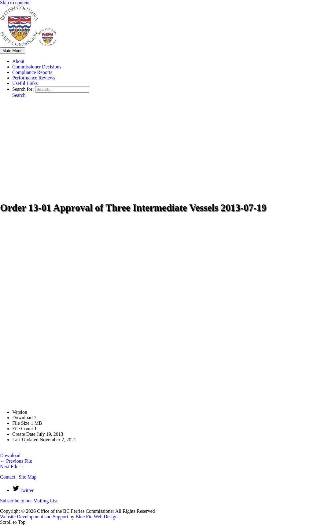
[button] (19, 95)
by (71, 516)
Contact (7, 476)
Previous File (16, 461)
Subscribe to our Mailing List (28, 500)
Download (10, 455)
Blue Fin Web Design (96, 516)
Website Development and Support (34, 516)
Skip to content (15, 2)
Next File (12, 466)
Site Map (27, 476)
